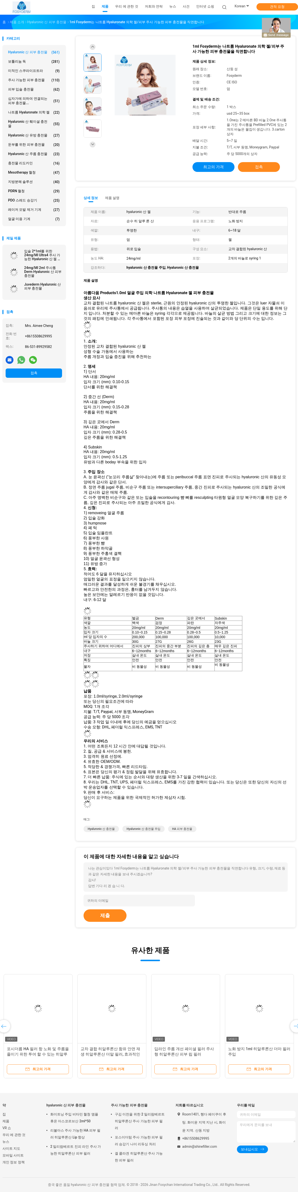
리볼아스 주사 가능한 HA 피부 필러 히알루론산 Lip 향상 (75, 1133)
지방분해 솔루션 (34, 181)
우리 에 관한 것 (13, 1135)
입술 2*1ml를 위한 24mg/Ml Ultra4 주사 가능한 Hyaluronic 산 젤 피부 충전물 (42, 255)
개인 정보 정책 (13, 1162)
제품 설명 (112, 198)
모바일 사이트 (13, 1155)
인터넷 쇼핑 (205, 6)
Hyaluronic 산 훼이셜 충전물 (34, 124)
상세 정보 (91, 198)
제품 (5, 1121)
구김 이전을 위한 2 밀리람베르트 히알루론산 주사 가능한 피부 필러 (140, 1121)
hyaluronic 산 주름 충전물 (34, 154)
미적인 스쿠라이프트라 (34, 70)
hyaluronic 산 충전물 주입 (143, 829)
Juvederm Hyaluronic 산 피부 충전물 (42, 286)
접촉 (34, 373)
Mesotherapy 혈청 (34, 172)
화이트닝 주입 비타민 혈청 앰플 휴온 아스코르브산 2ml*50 (74, 1117)
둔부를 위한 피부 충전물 (34, 144)
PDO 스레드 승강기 (34, 200)
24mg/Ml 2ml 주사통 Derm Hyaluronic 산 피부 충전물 (43, 272)
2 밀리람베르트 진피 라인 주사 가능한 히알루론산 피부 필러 (75, 1150)
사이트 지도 (11, 1148)
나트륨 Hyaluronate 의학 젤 (34, 112)
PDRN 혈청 (34, 191)
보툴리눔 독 (34, 61)
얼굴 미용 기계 (34, 219)
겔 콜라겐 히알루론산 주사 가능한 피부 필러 (139, 1156)
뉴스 (5, 1142)
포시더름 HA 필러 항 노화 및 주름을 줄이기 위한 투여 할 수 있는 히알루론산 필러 (38, 1054)
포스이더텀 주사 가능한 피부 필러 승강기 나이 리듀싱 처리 (139, 1140)
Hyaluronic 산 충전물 (101, 829)
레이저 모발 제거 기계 (34, 209)
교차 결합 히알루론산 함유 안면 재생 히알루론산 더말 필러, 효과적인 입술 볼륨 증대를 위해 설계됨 (110, 1054)
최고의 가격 (213, 167)
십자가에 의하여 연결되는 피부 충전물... (34, 101)
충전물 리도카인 (34, 163)
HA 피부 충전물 (182, 829)
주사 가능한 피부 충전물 (34, 80)
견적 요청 (277, 7)
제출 (105, 915)
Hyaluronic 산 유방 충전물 (34, 135)
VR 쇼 (6, 1128)
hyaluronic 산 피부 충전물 (34, 52)
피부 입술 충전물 (34, 89)
